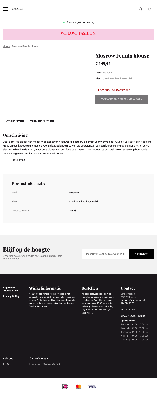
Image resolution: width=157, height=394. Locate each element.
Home (6, 46)
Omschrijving (15, 121)
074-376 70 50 (127, 303)
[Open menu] (5, 9)
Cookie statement (51, 364)
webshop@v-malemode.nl (133, 300)
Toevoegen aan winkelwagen (121, 99)
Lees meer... (42, 306)
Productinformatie (41, 121)
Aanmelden (141, 253)
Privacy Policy (11, 296)
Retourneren (34, 364)
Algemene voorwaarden (10, 289)
